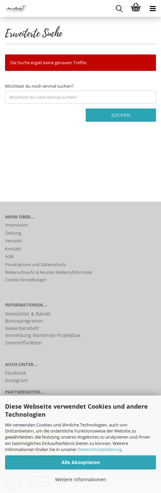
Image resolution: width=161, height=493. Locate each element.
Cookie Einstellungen (26, 280)
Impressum (16, 225)
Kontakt (13, 249)
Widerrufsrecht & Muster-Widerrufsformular (49, 272)
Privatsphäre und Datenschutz (35, 264)
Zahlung (13, 233)
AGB (9, 256)
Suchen (120, 115)
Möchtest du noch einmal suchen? (39, 86)
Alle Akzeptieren (81, 462)
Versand (13, 241)
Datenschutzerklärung (99, 449)
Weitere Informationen (80, 479)
